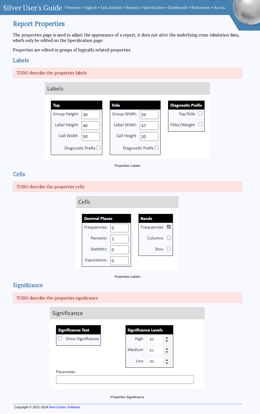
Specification (154, 7)
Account (221, 7)
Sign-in (91, 7)
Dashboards (178, 7)
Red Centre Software (64, 407)
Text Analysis (111, 7)
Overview (73, 7)
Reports (132, 7)
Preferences (201, 7)
